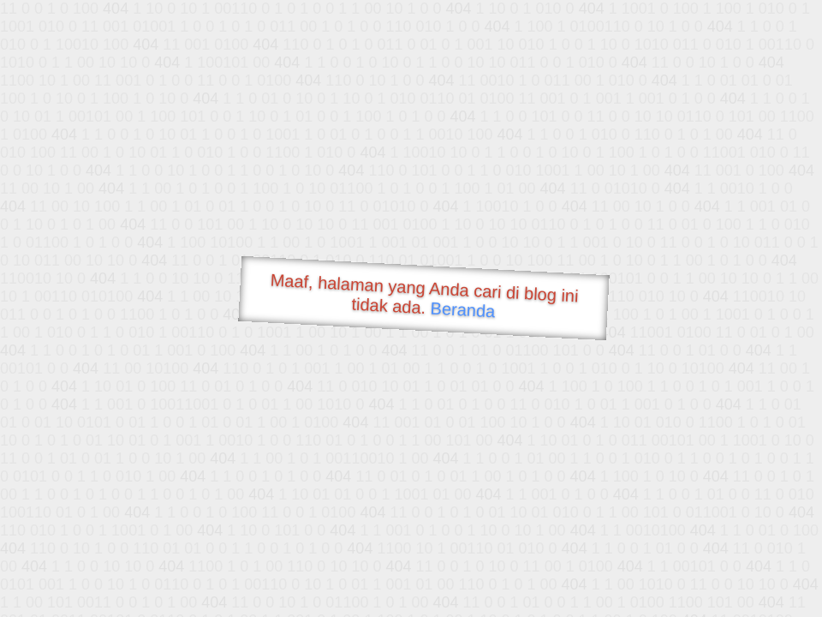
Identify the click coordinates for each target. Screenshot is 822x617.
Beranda (463, 309)
